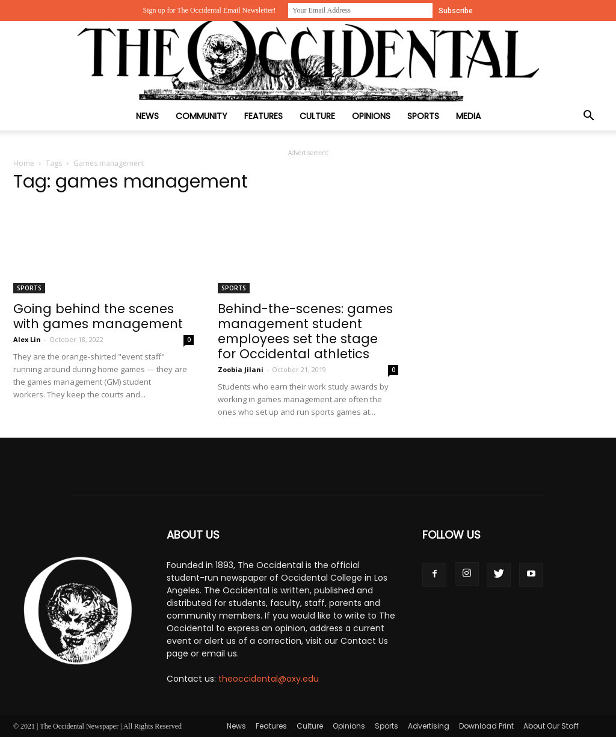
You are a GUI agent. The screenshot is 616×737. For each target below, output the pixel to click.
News (147, 116)
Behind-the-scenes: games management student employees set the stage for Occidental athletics (305, 331)
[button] (588, 117)
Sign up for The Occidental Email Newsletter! (209, 10)
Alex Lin (27, 339)
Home (23, 163)
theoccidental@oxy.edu (268, 679)
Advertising (428, 726)
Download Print (486, 726)
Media (468, 116)
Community (201, 116)
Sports (423, 116)
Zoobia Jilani (240, 369)
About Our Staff (551, 726)
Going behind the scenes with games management (98, 316)
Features (263, 116)
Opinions (371, 116)
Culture (317, 116)
